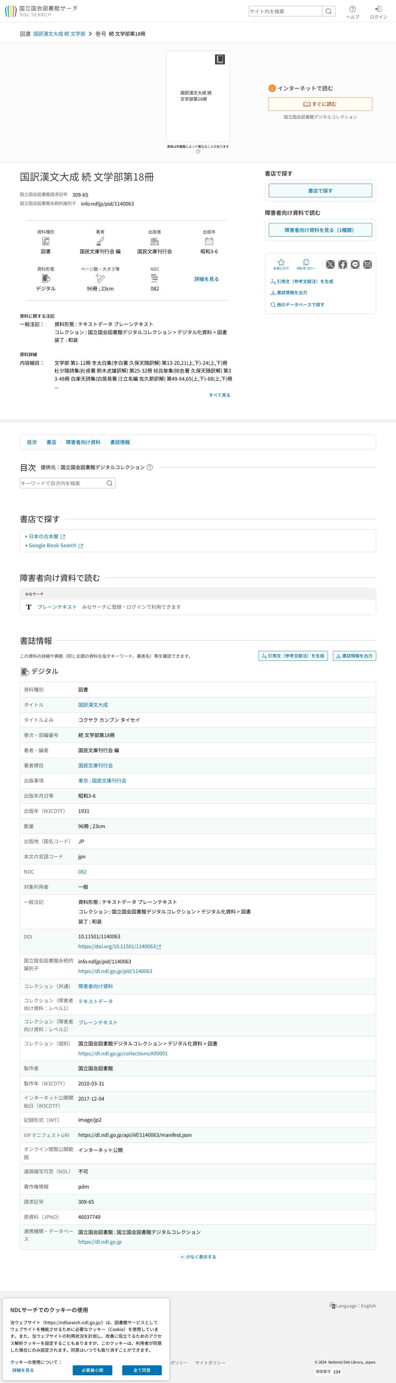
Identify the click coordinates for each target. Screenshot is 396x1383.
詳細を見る (206, 278)
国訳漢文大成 (93, 704)
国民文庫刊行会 (95, 765)
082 (82, 871)
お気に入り (281, 264)
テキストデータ (95, 1001)
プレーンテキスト (57, 606)
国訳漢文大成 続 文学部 (59, 33)
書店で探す (320, 190)
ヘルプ (352, 11)
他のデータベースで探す (297, 304)
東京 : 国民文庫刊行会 (102, 780)
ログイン (378, 11)
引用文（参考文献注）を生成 (301, 281)
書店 (51, 442)
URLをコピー (306, 264)
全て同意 (142, 1370)
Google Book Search (56, 545)
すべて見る (219, 395)
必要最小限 (92, 1370)
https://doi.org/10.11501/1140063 (120, 946)
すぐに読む (320, 103)
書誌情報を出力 (288, 292)
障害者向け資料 (83, 442)
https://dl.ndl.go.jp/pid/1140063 (115, 971)
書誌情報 (120, 442)
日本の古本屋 (47, 536)
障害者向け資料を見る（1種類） (321, 229)
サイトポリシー (210, 1362)
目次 (32, 442)
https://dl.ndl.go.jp (100, 1241)
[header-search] (292, 11)
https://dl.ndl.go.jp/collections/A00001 (123, 1053)
